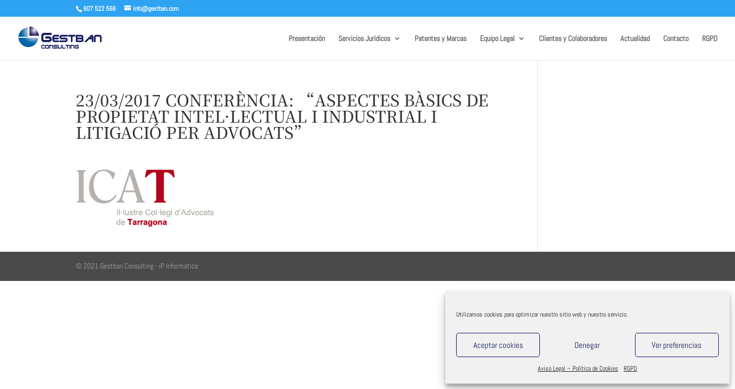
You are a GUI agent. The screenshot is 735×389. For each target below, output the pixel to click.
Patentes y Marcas (440, 39)
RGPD (630, 368)
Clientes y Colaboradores (573, 39)
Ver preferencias (676, 345)
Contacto (676, 39)
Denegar (587, 345)
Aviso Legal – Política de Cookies (578, 368)
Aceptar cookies (498, 345)
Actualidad (635, 39)
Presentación (307, 39)
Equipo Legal (497, 39)
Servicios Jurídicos (364, 39)
